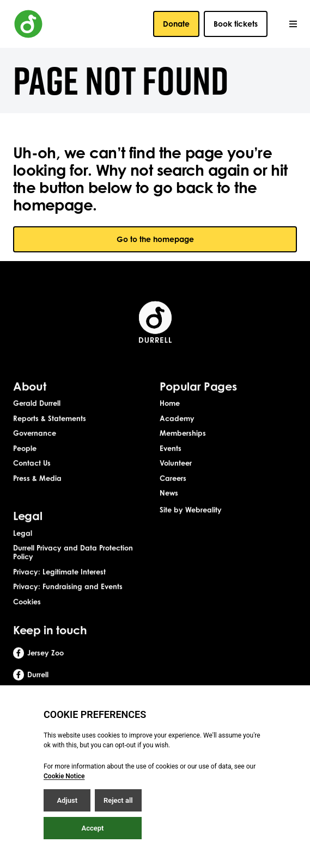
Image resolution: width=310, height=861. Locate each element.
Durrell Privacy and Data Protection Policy (73, 568)
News (169, 509)
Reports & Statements (49, 434)
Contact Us (32, 479)
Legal (22, 548)
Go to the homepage (155, 239)
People (25, 464)
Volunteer (176, 479)
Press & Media (37, 494)
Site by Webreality (191, 525)
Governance (34, 449)
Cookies (27, 617)
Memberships (183, 449)
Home (170, 418)
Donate (176, 23)
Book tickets (236, 23)
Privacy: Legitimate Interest (59, 587)
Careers (173, 494)
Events (170, 464)
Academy (177, 434)
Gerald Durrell (36, 418)
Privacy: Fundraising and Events (68, 602)
